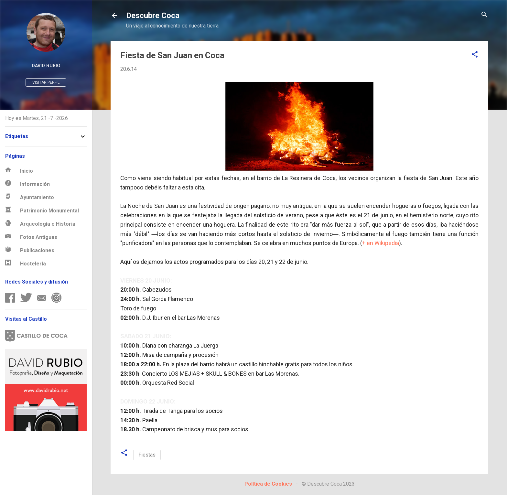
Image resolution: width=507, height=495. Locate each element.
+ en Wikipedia (380, 243)
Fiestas (147, 455)
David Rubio (46, 66)
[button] (475, 54)
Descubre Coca (152, 15)
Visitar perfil (45, 82)
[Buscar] (484, 15)
